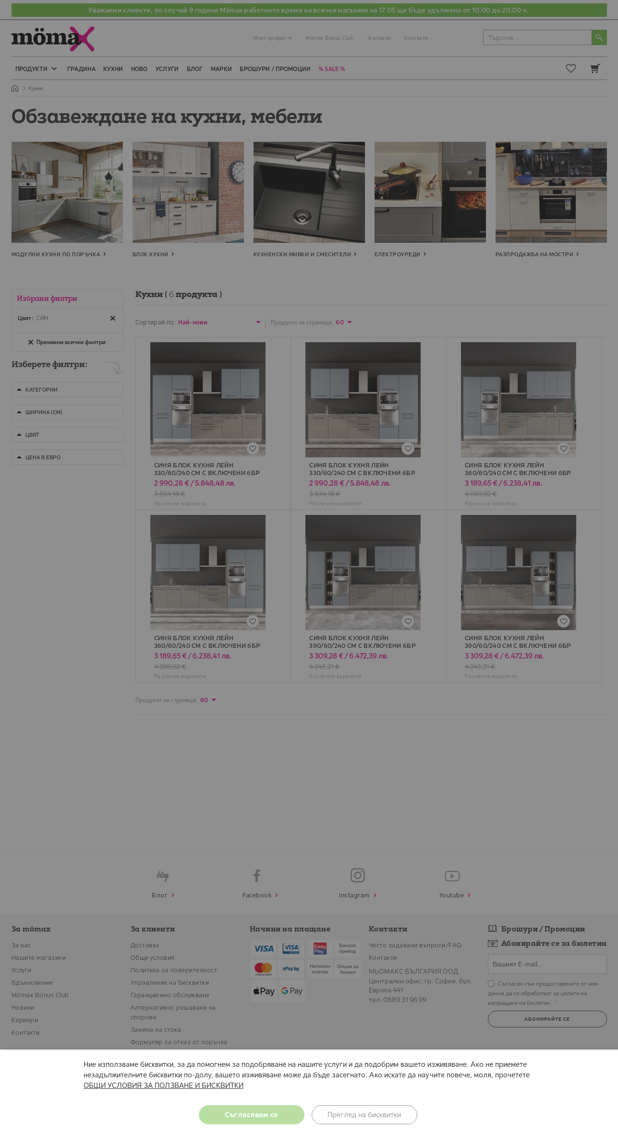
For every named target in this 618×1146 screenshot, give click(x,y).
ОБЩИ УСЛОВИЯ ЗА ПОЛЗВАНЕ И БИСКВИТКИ (163, 1085)
